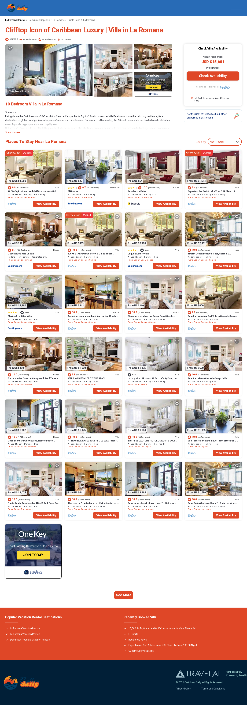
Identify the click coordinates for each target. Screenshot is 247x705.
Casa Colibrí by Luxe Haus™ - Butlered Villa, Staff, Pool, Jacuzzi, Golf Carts (211, 504)
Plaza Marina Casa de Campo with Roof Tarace (33, 378)
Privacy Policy (183, 688)
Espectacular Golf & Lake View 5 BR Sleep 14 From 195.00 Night (211, 193)
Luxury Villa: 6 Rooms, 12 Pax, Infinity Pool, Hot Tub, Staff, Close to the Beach (152, 380)
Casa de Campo (28, 197)
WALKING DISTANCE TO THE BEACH (87, 378)
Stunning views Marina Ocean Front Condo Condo (150, 317)
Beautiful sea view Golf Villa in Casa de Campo (212, 316)
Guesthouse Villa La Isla (21, 253)
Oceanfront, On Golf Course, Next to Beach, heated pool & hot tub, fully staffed (31, 442)
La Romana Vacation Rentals (25, 628)
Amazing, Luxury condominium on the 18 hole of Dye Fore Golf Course (93, 317)
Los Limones (147, 259)
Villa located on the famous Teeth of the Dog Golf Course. (213, 442)
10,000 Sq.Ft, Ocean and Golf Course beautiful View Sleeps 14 (32, 193)
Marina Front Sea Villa (20, 316)
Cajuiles (204, 446)
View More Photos (19, 91)
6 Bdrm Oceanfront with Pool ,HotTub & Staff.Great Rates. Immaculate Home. (208, 255)
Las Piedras (26, 384)
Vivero (144, 384)
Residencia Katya (137, 191)
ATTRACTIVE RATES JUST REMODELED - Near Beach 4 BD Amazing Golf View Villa (92, 442)
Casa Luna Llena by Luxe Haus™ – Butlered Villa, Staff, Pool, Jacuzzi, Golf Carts (151, 504)
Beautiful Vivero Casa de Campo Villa (207, 378)
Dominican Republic (39, 20)
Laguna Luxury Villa (138, 253)
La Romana (59, 20)
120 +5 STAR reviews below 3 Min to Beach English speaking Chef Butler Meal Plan (90, 255)
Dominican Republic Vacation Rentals (30, 640)
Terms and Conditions (213, 688)
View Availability (46, 204)
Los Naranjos (147, 509)
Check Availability (213, 75)
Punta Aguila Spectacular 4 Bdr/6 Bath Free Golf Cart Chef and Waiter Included (33, 504)
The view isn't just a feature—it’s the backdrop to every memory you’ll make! (93, 504)
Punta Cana (74, 20)
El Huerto (73, 191)
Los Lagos (146, 446)
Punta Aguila (27, 509)
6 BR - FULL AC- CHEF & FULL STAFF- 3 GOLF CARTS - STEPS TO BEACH (151, 442)
